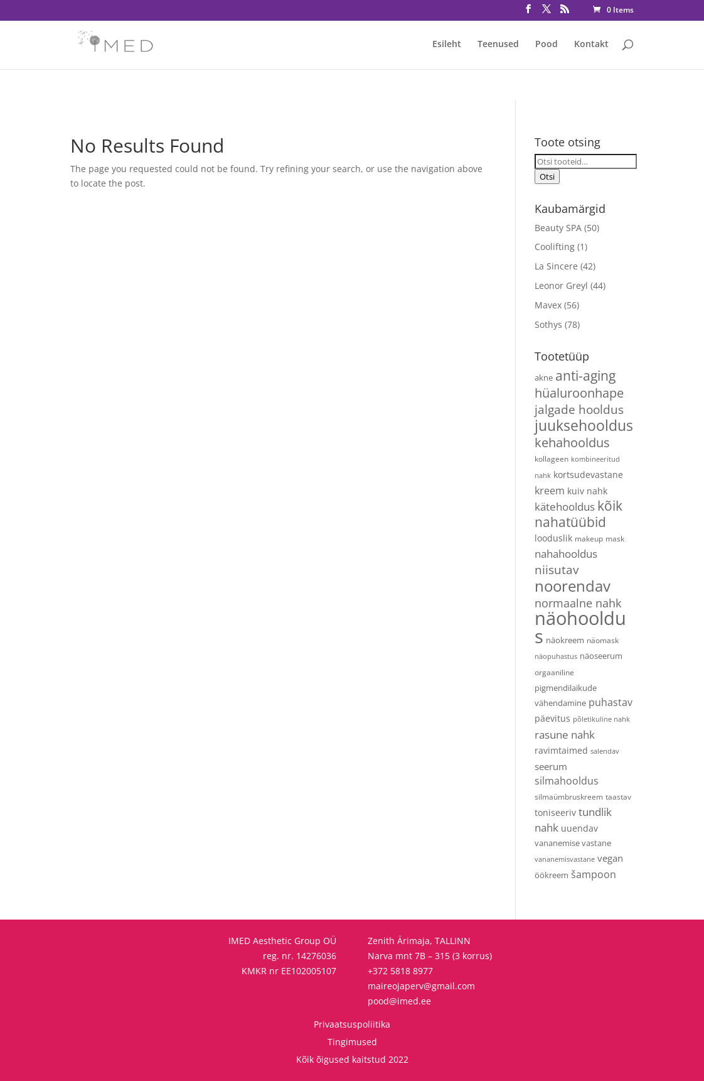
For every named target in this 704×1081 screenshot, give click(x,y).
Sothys (548, 324)
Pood (546, 45)
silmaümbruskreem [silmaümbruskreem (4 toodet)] (569, 796)
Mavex (548, 305)
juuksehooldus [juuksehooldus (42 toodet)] (584, 425)
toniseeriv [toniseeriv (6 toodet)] (555, 812)
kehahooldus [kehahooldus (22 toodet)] (572, 442)
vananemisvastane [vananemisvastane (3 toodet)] (565, 859)
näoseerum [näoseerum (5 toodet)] (601, 655)
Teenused (498, 45)
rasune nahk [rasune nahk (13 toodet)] (565, 734)
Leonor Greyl (561, 285)
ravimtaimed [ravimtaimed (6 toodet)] (561, 750)
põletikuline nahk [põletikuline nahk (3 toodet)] (601, 719)
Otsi (547, 176)
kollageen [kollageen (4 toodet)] (551, 459)
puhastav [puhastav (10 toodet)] (610, 702)
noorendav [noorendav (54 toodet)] (573, 585)
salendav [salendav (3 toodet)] (604, 751)
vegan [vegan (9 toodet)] (610, 858)
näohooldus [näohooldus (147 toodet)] (580, 627)
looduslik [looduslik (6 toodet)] (553, 538)
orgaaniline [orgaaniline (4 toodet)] (554, 672)
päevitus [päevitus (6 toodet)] (552, 718)
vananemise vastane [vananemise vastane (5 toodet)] (573, 843)
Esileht (446, 45)
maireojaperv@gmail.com (421, 986)
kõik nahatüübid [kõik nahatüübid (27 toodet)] (578, 514)
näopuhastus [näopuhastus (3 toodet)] (556, 656)
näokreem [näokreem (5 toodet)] (565, 640)
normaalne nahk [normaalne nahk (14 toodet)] (578, 603)
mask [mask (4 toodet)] (614, 538)
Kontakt (591, 45)
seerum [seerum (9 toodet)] (551, 766)
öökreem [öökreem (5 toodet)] (551, 875)
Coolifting (555, 247)
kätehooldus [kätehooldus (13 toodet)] (565, 506)
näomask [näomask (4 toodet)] (603, 640)
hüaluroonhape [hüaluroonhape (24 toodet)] (579, 392)
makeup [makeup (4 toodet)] (589, 538)
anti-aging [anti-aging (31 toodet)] (585, 375)
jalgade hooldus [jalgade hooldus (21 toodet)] (579, 409)
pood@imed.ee (399, 1001)
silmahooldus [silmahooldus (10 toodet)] (567, 781)
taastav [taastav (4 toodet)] (618, 796)
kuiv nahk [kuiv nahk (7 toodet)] (587, 491)
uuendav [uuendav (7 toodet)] (579, 828)
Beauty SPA (558, 228)
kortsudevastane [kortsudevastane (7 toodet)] (588, 475)
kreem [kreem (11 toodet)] (550, 490)
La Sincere (556, 266)
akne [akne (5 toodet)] (544, 377)
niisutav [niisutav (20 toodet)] (557, 569)
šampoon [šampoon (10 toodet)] (593, 874)
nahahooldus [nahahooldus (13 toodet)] (566, 553)
